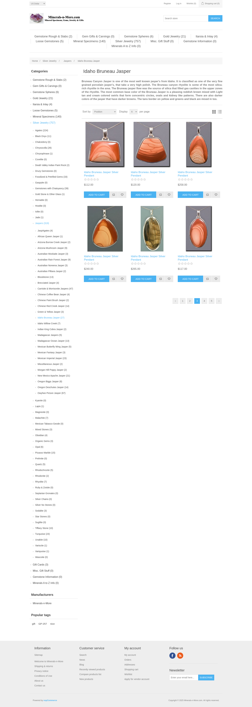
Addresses (129, 664)
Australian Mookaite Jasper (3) (53, 254)
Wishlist (128, 674)
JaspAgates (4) (45, 230)
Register (167, 3)
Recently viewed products (92, 669)
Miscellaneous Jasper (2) (50, 364)
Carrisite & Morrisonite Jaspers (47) (55, 288)
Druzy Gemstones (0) (46, 171)
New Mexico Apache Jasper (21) (54, 375)
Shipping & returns (43, 666)
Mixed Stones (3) (43, 429)
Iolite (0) (39, 211)
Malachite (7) (41, 418)
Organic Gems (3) (44, 441)
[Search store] (185, 18)
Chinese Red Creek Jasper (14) (53, 306)
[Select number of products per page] (134, 111)
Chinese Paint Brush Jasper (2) (53, 300)
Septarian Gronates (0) (46, 493)
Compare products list (90, 674)
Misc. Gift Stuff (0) (162, 41)
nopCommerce (50, 700)
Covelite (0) (41, 159)
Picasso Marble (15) (45, 452)
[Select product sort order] (104, 111)
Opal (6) (39, 447)
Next (219, 301)
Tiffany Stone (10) (44, 528)
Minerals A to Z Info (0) (126, 46)
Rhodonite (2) (42, 476)
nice (52, 623)
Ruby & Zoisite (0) (44, 487)
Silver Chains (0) (43, 499)
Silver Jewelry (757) (128, 41)
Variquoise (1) (42, 551)
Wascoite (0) (41, 557)
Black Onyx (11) (43, 136)
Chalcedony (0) (42, 142)
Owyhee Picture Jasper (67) (52, 393)
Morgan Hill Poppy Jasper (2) (52, 370)
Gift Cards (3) (40, 564)
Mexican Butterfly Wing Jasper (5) (54, 346)
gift (33, 623)
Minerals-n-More (42, 603)
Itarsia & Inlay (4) (207, 36)
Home (35, 61)
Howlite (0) (40, 206)
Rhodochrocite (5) (44, 470)
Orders (127, 659)
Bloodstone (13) (46, 277)
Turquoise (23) (42, 534)
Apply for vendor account (136, 679)
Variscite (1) (41, 545)
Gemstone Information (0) (199, 41)
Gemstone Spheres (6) (138, 36)
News (82, 659)
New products (86, 679)
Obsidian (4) (41, 435)
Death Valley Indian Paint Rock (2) (52, 165)
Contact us (39, 685)
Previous (175, 301)
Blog (81, 664)
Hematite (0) (41, 200)
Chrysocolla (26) (43, 147)
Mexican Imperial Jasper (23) (52, 358)
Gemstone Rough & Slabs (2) (53, 36)
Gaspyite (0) (41, 182)
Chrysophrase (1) (44, 153)
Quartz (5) (40, 464)
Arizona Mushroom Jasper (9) (52, 248)
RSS (180, 656)
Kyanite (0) (40, 400)
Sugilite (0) (40, 522)
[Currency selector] (38, 4)
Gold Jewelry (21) (174, 36)
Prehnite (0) (41, 458)
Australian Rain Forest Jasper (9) (54, 259)
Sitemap (38, 655)
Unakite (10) (41, 539)
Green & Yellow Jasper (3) (51, 312)
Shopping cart (131, 669)
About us (38, 680)
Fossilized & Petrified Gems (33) (51, 177)
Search (82, 655)
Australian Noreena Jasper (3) (53, 265)
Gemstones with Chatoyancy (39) (51, 188)
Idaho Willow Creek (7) (49, 323)
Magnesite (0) (42, 412)
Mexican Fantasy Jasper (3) (51, 352)
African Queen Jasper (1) (50, 236)
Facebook (172, 656)
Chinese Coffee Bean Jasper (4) (54, 294)
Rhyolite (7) (41, 481)
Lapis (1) (39, 406)
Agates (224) (41, 130)
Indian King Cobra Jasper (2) (52, 329)
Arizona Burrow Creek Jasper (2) (54, 242)
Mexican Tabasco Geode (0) (49, 423)
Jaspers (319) (42, 223)
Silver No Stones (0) (45, 505)
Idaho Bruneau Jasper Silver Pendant (101, 174)
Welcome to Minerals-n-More (48, 661)
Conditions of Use (43, 676)
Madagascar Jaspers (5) (50, 335)
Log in (178, 3)
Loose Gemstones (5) (49, 41)
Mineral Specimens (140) (89, 41)
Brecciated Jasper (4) (48, 283)
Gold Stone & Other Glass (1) (50, 194)
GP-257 (42, 623)
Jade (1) (39, 217)
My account (130, 655)
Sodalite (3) (41, 510)
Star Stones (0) (42, 516)
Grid (214, 111)
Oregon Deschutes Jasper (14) (53, 387)
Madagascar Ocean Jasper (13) (53, 341)
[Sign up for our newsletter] (183, 677)
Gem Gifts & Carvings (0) (98, 36)
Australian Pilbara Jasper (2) (52, 271)
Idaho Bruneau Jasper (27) (51, 317)
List (220, 111)
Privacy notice (41, 671)
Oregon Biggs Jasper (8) (50, 381)
